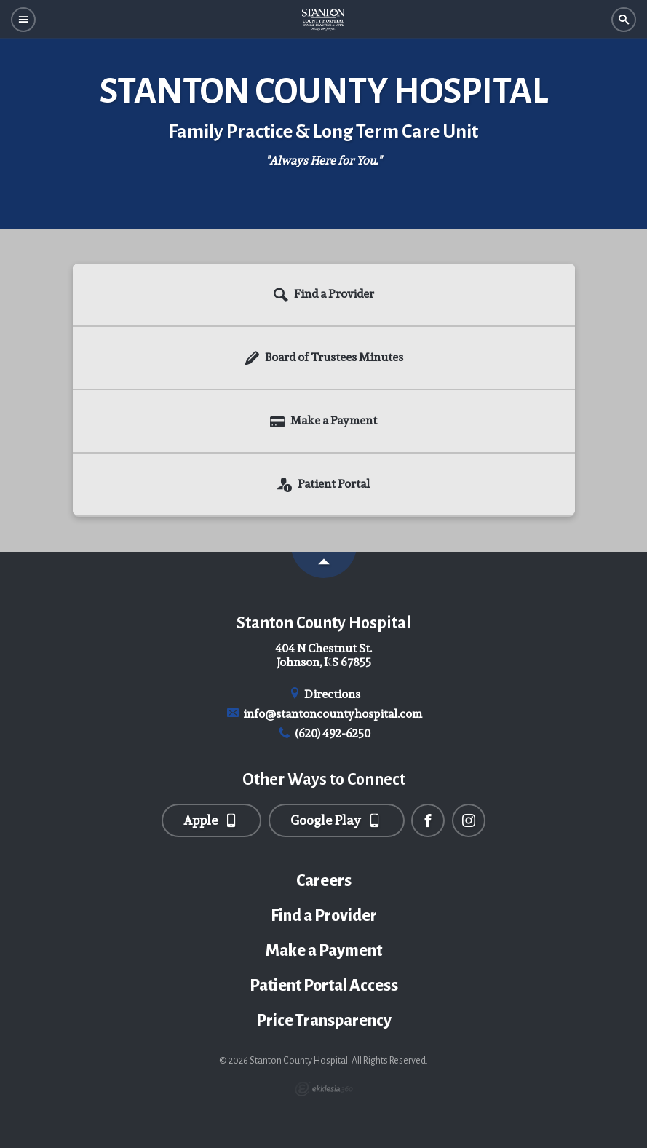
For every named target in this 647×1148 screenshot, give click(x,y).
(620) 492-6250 (323, 733)
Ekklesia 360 (324, 1089)
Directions (324, 694)
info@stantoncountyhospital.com (323, 714)
